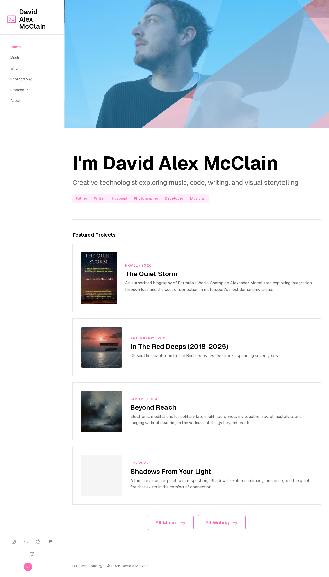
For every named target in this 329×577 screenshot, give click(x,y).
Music (15, 57)
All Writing (221, 522)
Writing (16, 68)
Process (19, 90)
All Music (170, 522)
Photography (21, 79)
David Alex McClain (26, 19)
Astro (92, 566)
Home (15, 47)
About (15, 100)
